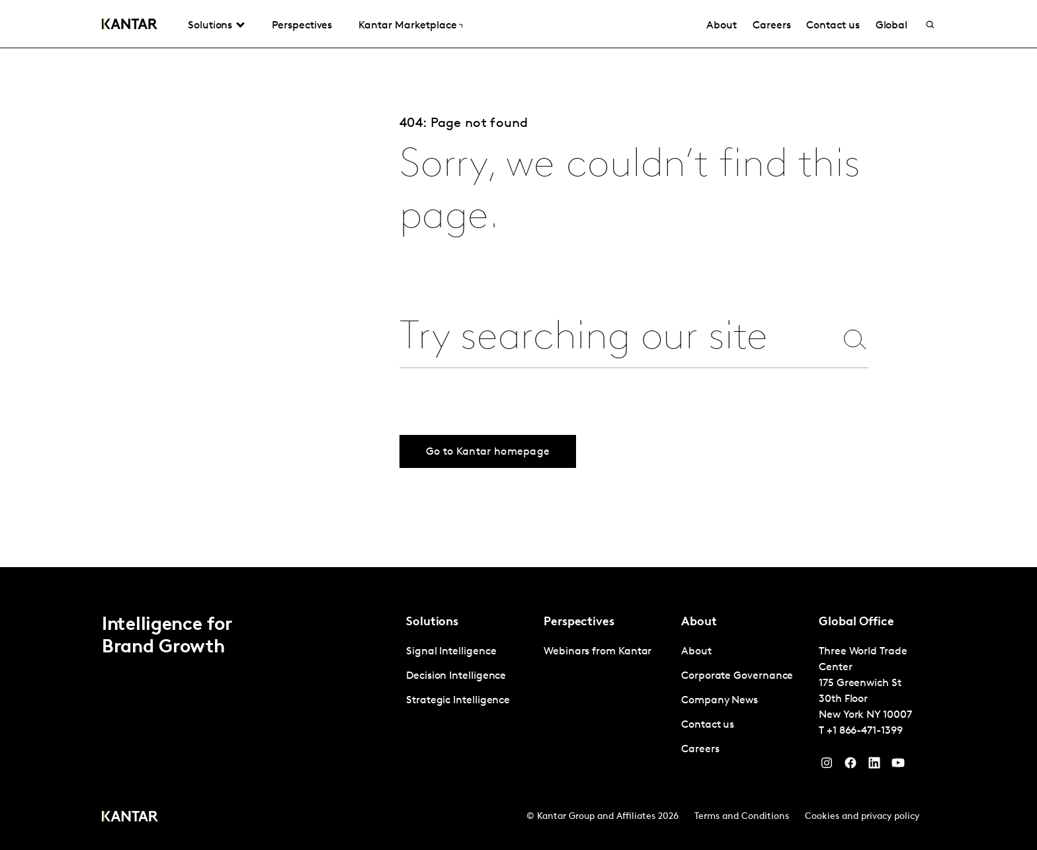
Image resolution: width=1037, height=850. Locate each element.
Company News (719, 700)
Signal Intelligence (451, 651)
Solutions (210, 25)
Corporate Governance (737, 676)
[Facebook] (850, 766)
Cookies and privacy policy (862, 817)
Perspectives (302, 25)
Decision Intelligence (456, 676)
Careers (771, 25)
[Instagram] (827, 766)
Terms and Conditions (741, 817)
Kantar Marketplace (407, 25)
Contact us (832, 25)
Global (892, 25)
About (721, 25)
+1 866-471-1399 (865, 731)
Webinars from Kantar (597, 651)
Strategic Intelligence (458, 700)
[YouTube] (874, 766)
